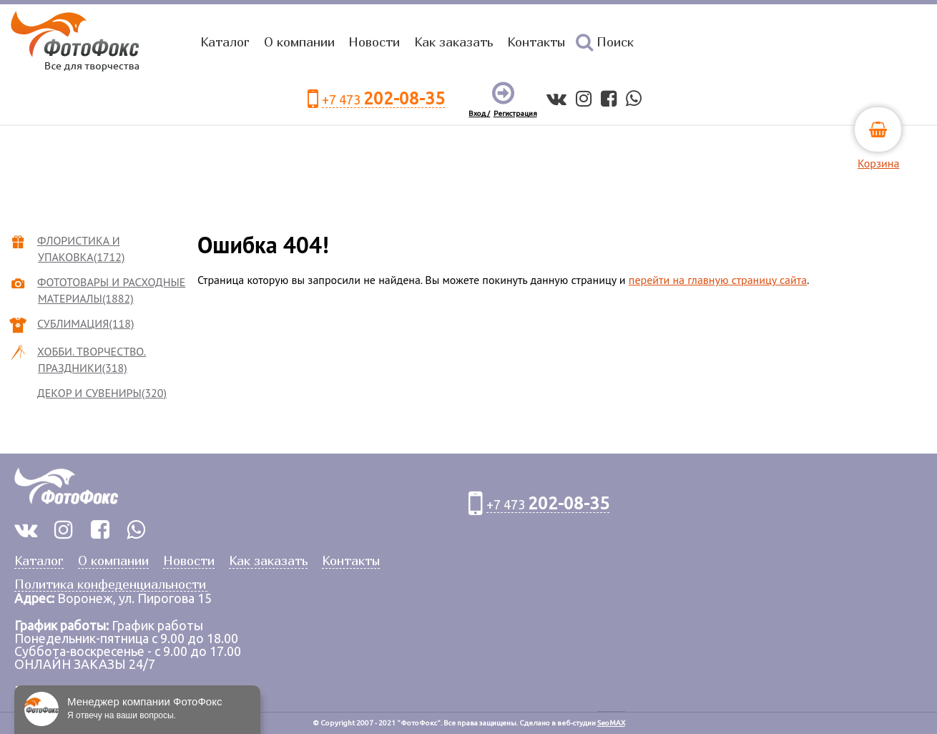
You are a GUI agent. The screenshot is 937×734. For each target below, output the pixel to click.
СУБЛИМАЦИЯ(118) (86, 323)
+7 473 (383, 99)
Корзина (878, 163)
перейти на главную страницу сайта (718, 280)
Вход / (479, 113)
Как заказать (453, 41)
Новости (374, 41)
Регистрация (515, 113)
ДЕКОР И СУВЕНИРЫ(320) (102, 393)
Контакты (536, 41)
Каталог (225, 41)
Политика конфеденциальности (110, 585)
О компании (299, 41)
